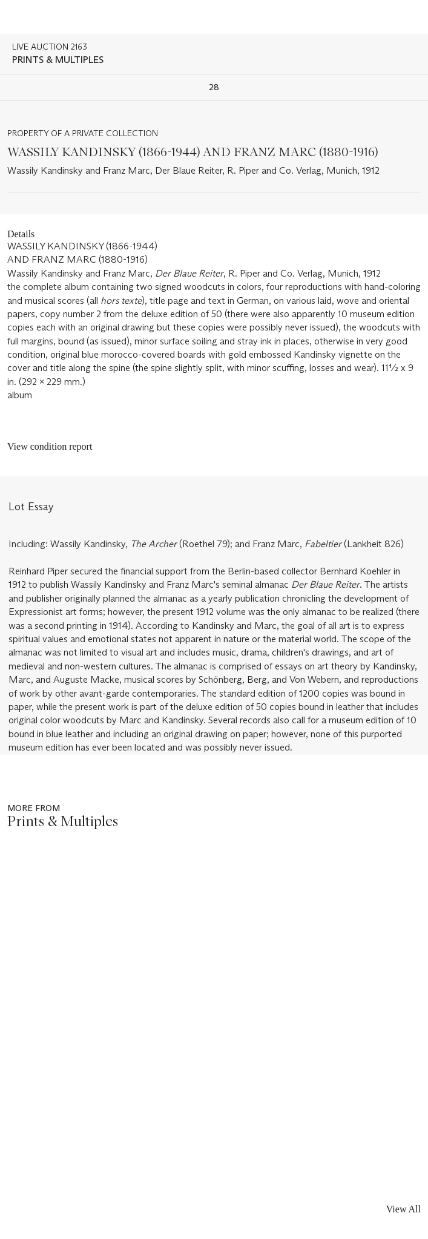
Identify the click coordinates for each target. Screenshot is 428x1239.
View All (403, 1209)
